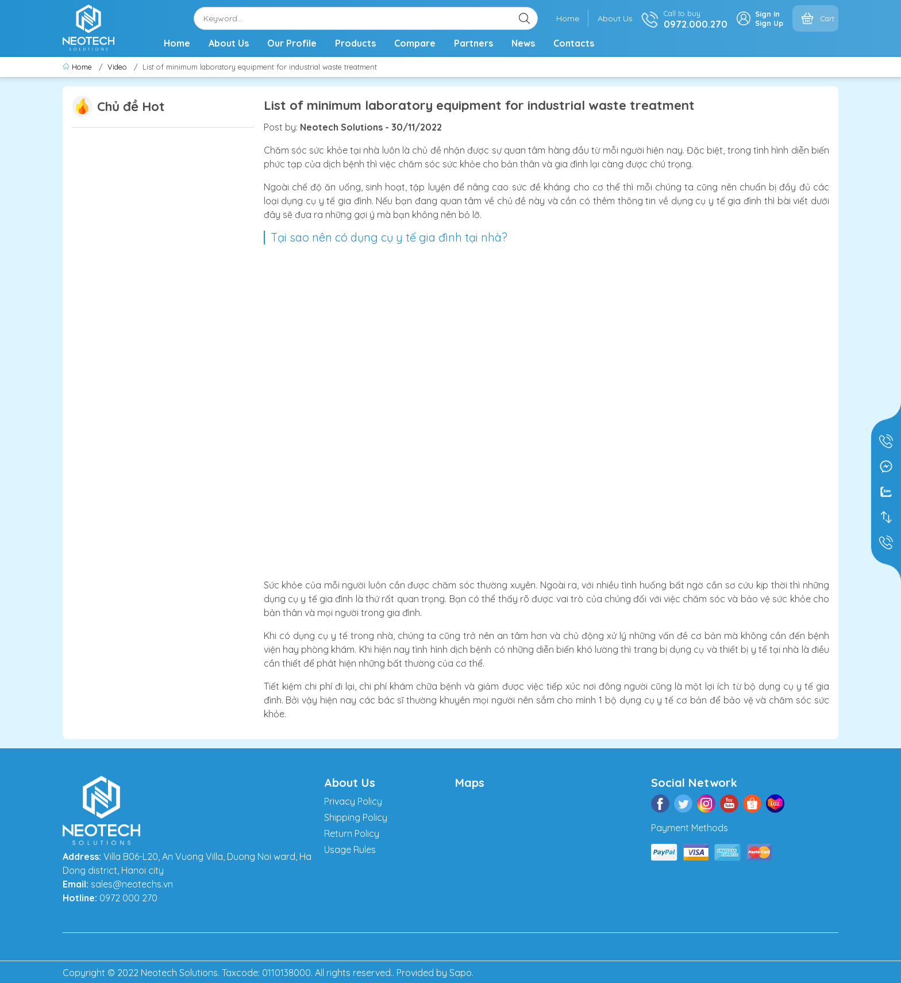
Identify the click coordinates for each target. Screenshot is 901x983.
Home (567, 18)
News (523, 43)
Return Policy (351, 833)
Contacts (573, 43)
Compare (415, 43)
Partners (473, 43)
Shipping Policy (355, 817)
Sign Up (769, 23)
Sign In (767, 13)
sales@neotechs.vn (132, 884)
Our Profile (292, 43)
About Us (615, 18)
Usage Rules (350, 849)
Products (355, 43)
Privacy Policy (353, 801)
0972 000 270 (128, 898)
